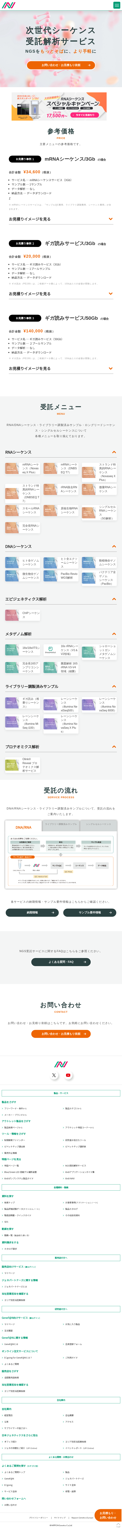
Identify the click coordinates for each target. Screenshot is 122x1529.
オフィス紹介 (10, 1441)
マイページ (9, 1273)
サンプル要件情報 (90, 912)
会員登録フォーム (73, 1344)
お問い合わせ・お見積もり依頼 (61, 65)
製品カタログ (71, 1208)
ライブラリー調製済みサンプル (31, 686)
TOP (118, 1527)
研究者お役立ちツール (75, 1140)
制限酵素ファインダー (14, 1140)
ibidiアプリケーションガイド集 (80, 1172)
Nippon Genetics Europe (82, 1517)
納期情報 (32, 912)
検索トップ (9, 1202)
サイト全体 (70, 1485)
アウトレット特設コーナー (79, 1127)
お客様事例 (81, 1202)
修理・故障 (70, 1491)
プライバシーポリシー (38, 1517)
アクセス (69, 1421)
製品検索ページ (13, 1127)
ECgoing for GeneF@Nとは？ (18, 1357)
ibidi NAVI (69, 1178)
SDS (6, 1221)
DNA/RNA (23, 827)
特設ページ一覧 (11, 1165)
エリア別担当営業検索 (14, 1300)
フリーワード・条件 (15, 1108)
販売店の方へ (61, 1257)
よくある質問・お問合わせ (61, 1457)
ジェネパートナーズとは (15, 1286)
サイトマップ (59, 1517)
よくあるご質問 (11, 1364)
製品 (67, 1472)
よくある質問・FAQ (61, 961)
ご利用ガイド (71, 1357)
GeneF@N (9, 1478)
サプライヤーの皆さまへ (15, 1428)
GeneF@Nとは (11, 1344)
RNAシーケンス (18, 452)
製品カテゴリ (73, 1108)
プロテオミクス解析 (22, 746)
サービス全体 (10, 1491)
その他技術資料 (72, 1215)
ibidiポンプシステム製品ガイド (19, 1178)
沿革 (6, 1421)
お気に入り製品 (72, 1324)
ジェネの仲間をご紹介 (21, 1448)
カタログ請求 (10, 1248)
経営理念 (8, 1415)
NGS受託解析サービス (75, 1165)
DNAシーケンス (18, 546)
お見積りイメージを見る (30, 219)
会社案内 (61, 1400)
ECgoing (8, 1485)
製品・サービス (61, 1093)
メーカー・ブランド (15, 1114)
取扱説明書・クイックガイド (17, 1215)
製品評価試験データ (22, 1208)
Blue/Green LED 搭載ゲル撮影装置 (20, 1172)
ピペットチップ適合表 (14, 1146)
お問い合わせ (10, 1504)
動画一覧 (17, 1235)
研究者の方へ (61, 1309)
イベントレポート (80, 1448)
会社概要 (69, 1415)
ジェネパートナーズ (74, 1478)
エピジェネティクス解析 (26, 599)
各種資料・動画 (61, 1187)
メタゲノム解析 (18, 634)
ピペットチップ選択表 (75, 1146)
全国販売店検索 (11, 1377)
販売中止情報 (10, 1153)
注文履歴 (8, 1330)
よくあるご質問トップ (14, 1472)
